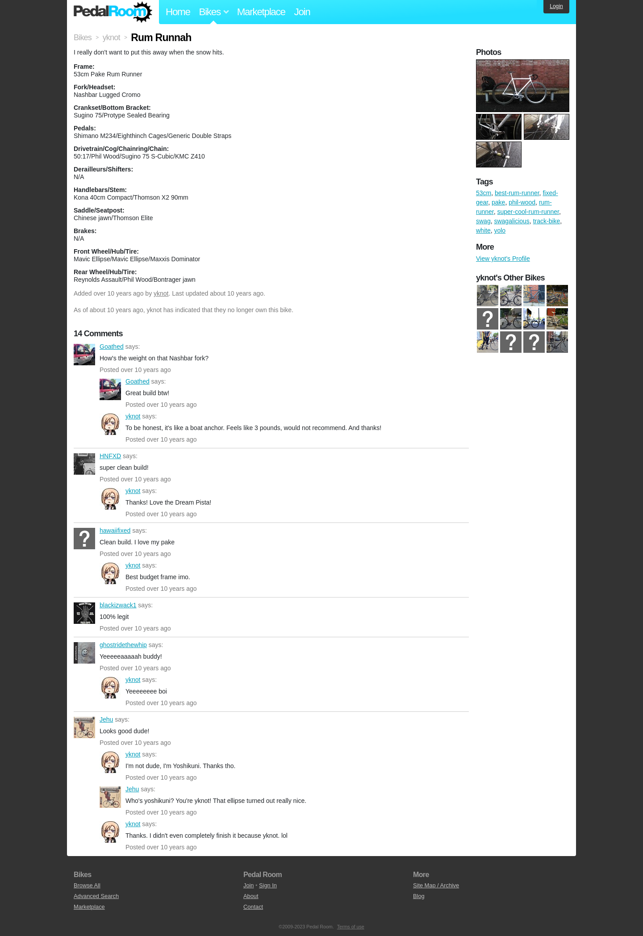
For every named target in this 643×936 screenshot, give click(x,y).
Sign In (268, 885)
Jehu (84, 727)
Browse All (87, 885)
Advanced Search (96, 896)
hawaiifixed (84, 538)
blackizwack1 (84, 613)
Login (556, 6)
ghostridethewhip (84, 653)
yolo (499, 230)
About (250, 896)
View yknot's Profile (503, 258)
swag (483, 221)
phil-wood (522, 202)
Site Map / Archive (436, 885)
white (483, 230)
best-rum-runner (517, 192)
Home (178, 11)
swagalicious (511, 221)
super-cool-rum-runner (528, 211)
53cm (483, 192)
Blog (419, 896)
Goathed (84, 354)
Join (302, 11)
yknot (161, 293)
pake (498, 202)
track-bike (546, 221)
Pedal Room (113, 12)
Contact (253, 906)
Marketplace (261, 11)
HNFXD (84, 464)
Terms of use (350, 926)
